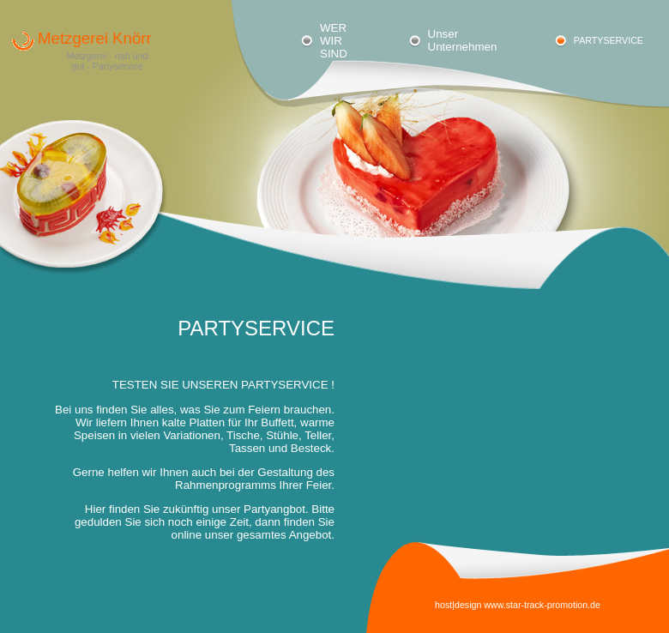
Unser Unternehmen (462, 40)
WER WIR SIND (333, 40)
